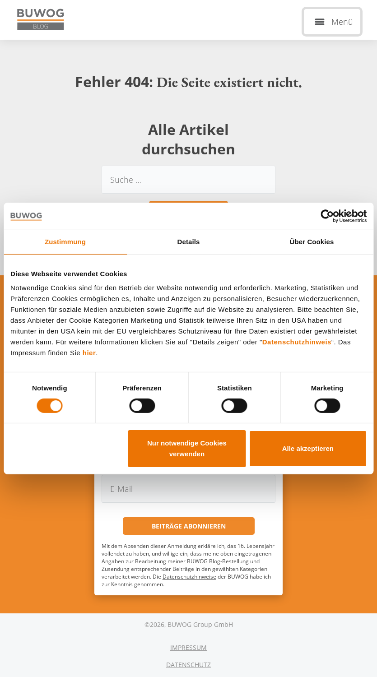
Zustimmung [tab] (65, 242)
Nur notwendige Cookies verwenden (187, 448)
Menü (342, 21)
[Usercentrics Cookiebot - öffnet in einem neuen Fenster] (327, 216)
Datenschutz (188, 664)
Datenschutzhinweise (189, 576)
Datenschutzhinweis (296, 342)
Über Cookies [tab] (312, 242)
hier (89, 353)
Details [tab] (188, 242)
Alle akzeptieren (308, 448)
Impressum (188, 647)
